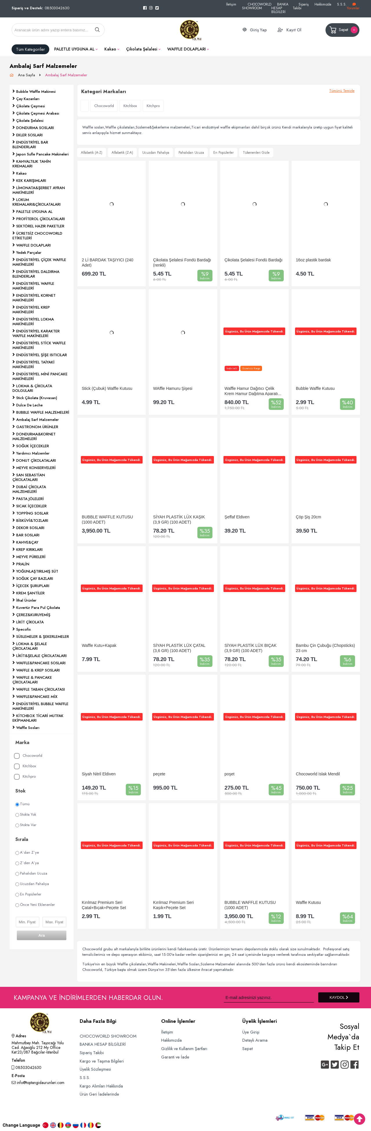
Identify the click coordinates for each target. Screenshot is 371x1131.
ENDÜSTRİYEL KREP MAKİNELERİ (31, 310)
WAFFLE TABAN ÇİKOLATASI (40, 689)
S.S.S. (342, 4)
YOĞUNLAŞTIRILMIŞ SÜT (37, 571)
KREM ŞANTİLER (30, 593)
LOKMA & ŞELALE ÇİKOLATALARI (29, 646)
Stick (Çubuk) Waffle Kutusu (107, 388)
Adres (19, 1036)
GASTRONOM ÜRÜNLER (37, 427)
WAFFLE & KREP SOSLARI (38, 670)
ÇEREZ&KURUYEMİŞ (33, 615)
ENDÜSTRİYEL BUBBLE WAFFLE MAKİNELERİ (40, 706)
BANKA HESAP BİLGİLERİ (279, 8)
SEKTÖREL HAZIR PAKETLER (40, 226)
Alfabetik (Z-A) (122, 152)
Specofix (23, 629)
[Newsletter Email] (269, 997)
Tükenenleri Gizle (256, 152)
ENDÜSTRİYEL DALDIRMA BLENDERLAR (35, 274)
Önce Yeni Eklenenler (35, 904)
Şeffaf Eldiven (237, 517)
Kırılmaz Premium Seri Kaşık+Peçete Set (173, 905)
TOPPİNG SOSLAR (32, 513)
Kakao (110, 49)
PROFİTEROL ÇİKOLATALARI (40, 219)
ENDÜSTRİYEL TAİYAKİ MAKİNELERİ (33, 364)
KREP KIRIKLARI (29, 549)
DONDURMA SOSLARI (35, 128)
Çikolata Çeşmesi (30, 106)
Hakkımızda (322, 4)
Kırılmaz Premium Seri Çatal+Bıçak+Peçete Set (104, 905)
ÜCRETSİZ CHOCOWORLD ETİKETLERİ (37, 236)
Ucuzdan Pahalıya (32, 883)
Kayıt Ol (293, 30)
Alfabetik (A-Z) (91, 152)
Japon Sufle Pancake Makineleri (42, 154)
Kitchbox (25, 766)
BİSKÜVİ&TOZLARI (32, 520)
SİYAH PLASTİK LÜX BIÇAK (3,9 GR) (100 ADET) (251, 648)
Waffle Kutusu (308, 902)
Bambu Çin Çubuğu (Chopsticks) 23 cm (325, 648)
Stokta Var (25, 825)
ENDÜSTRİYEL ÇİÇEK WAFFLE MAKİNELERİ (39, 262)
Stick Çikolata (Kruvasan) (36, 398)
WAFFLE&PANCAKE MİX (36, 696)
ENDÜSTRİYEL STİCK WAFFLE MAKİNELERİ (39, 345)
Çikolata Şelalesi (141, 49)
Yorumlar (353, 6)
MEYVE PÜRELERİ (31, 557)
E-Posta (18, 1076)
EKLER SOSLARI (29, 135)
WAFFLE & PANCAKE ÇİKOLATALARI (32, 680)
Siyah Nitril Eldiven (99, 774)
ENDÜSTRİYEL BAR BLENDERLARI (30, 145)
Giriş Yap (258, 30)
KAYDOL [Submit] (339, 997)
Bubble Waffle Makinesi (36, 91)
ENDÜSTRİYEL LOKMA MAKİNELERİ (33, 321)
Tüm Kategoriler (30, 49)
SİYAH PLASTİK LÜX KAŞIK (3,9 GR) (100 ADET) (179, 519)
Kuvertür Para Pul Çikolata (38, 607)
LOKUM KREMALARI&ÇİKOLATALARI (36, 202)
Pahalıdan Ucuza (31, 873)
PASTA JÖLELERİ (30, 499)
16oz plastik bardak (313, 260)
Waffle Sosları (27, 727)
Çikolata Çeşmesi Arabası (37, 113)
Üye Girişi (250, 1032)
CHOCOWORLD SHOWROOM (256, 6)
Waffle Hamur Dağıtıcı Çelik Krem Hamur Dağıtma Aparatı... (253, 391)
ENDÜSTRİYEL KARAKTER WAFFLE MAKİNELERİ (36, 333)
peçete (159, 774)
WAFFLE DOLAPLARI (186, 49)
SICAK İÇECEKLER (31, 506)
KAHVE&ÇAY (27, 542)
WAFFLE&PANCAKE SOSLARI (41, 663)
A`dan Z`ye (27, 852)
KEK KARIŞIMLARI (31, 180)
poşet (229, 774)
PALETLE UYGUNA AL (74, 49)
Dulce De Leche (29, 405)
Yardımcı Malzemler (33, 453)
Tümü (22, 804)
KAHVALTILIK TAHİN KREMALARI (31, 164)
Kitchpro (25, 777)
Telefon (18, 1060)
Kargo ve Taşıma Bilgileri (102, 1061)
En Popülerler (28, 894)
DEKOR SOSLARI (30, 528)
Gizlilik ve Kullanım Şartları (184, 1048)
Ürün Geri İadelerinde (99, 1094)
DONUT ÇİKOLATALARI (36, 460)
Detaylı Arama (255, 1040)
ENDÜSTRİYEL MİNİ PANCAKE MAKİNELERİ (40, 376)
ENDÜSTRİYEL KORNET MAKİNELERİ (34, 298)
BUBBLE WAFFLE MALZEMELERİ (42, 412)
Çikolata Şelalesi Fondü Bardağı (254, 260)
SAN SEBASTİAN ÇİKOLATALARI (28, 477)
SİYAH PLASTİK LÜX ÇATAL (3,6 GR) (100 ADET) (179, 648)
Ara (41, 935)
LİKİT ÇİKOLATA (30, 622)
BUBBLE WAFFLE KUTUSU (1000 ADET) (107, 519)
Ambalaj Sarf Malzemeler (66, 75)
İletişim (231, 4)
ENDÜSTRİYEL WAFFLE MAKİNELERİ (33, 286)
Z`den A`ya (27, 863)
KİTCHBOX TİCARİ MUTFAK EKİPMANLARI (37, 718)
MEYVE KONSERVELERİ (36, 468)
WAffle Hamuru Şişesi (172, 388)
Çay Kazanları (27, 99)
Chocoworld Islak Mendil (318, 774)
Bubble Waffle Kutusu (315, 388)
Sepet (343, 30)
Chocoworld (28, 756)
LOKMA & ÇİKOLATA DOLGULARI (32, 388)
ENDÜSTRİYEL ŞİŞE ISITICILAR (41, 355)
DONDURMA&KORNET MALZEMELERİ (34, 436)
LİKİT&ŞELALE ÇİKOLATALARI (41, 655)
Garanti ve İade (175, 1057)
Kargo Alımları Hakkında (101, 1086)
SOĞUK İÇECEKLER (32, 446)
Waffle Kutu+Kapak (99, 645)
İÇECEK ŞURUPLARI (32, 586)
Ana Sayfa (27, 75)
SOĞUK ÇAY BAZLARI (34, 578)
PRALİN (22, 564)
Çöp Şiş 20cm (308, 517)
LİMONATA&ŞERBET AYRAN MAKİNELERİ (38, 190)
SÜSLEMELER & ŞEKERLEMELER (42, 636)
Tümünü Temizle (341, 91)
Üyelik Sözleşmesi (95, 1069)
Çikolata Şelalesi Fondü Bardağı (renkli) (182, 262)
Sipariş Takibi (301, 6)
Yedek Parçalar (28, 252)
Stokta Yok (25, 814)
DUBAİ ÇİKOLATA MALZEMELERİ (29, 489)
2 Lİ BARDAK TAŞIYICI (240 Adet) (107, 262)
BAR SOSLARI (27, 535)
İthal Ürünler (26, 600)
